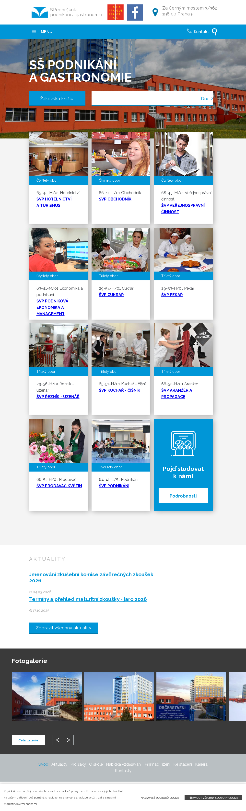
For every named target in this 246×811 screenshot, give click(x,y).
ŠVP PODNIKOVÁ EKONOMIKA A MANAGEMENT (52, 307)
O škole (96, 764)
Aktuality (59, 764)
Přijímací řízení (157, 764)
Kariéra (201, 764)
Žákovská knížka (57, 98)
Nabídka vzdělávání (123, 764)
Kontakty (123, 770)
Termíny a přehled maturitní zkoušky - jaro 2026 (88, 599)
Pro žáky (78, 764)
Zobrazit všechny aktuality (63, 627)
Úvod (43, 764)
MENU (42, 31)
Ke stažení (182, 764)
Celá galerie (28, 740)
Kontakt (198, 30)
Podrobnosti (183, 496)
